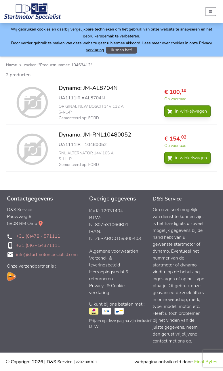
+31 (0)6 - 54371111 (38, 245)
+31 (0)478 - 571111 (38, 236)
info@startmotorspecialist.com (47, 254)
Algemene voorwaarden (113, 251)
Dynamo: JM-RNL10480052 (95, 135)
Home (11, 65)
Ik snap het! (121, 50)
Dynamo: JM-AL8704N (88, 88)
